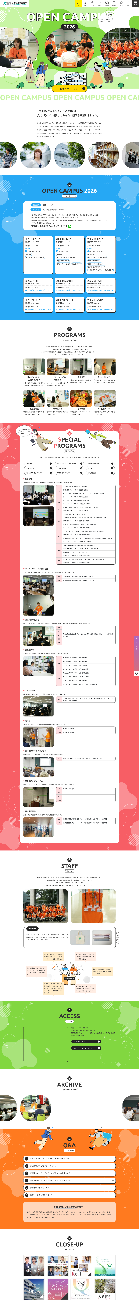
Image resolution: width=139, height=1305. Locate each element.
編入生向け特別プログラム (35, 473)
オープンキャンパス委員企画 (66, 464)
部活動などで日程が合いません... (43, 1166)
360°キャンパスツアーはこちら (83, 1048)
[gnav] (135, 3)
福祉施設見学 (92, 473)
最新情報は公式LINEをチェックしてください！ (50, 226)
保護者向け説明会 (93, 464)
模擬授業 (29, 464)
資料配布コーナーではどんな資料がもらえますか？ (50, 1173)
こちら (52, 223)
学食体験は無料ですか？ (39, 1187)
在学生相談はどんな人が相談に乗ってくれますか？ (50, 1180)
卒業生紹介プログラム (64, 473)
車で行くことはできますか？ (41, 1195)
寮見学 (90, 468)
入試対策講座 (61, 468)
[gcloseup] (78, 3)
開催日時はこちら (72, 88)
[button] (128, 3)
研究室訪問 (30, 468)
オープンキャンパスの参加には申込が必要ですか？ (50, 1158)
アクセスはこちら (79, 1041)
